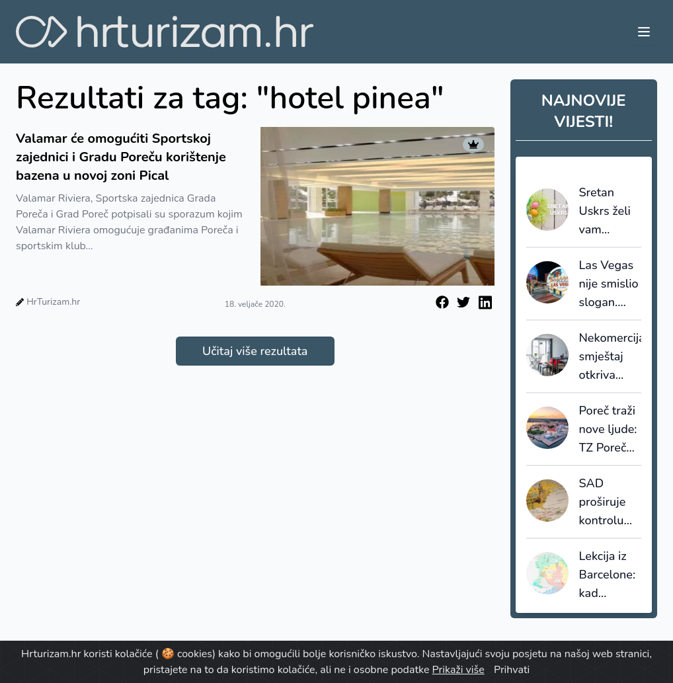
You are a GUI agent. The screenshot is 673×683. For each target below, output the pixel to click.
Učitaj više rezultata (254, 351)
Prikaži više (458, 670)
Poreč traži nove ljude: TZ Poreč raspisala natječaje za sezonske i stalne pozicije (608, 430)
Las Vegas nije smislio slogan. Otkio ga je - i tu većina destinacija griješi (610, 284)
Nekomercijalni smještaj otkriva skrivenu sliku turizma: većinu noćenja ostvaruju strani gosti (610, 357)
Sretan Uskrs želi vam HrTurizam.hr (610, 211)
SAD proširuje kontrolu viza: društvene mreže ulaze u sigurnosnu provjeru (609, 502)
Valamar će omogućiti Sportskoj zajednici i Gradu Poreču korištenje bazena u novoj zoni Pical (121, 157)
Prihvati (512, 670)
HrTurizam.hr (53, 302)
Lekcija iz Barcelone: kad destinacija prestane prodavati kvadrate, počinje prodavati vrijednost (607, 575)
